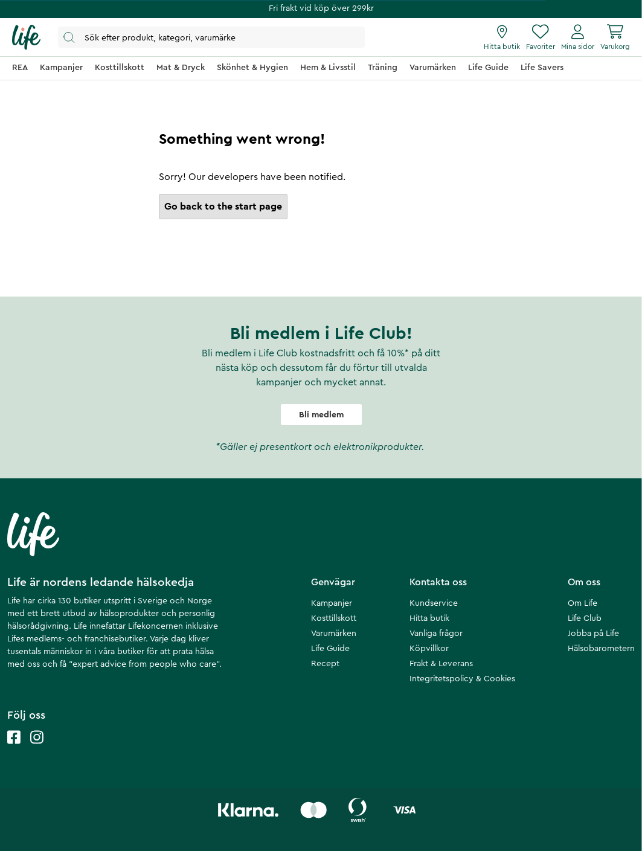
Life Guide (330, 648)
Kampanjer (331, 603)
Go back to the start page (223, 206)
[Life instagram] (36, 749)
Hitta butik (429, 618)
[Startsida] (26, 37)
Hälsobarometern (601, 648)
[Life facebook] (14, 749)
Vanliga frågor (436, 633)
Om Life (582, 603)
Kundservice (433, 603)
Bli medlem (321, 415)
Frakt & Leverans (441, 664)
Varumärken (333, 633)
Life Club (585, 618)
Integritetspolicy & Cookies (462, 679)
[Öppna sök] (211, 37)
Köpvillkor (429, 648)
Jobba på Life (593, 633)
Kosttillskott (333, 618)
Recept (325, 664)
